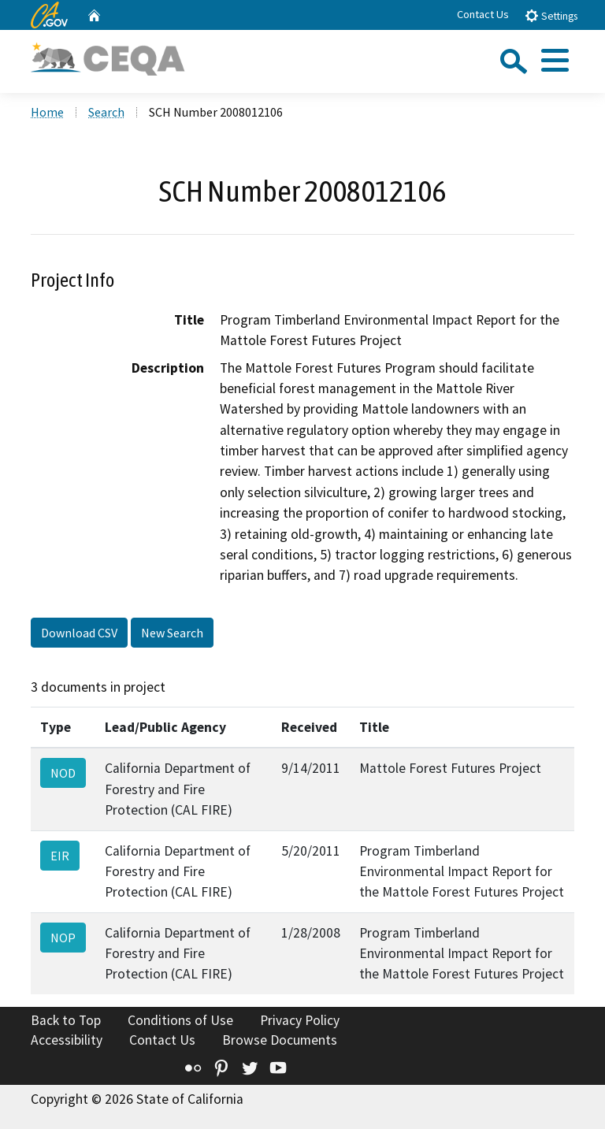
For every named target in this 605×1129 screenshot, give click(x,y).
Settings (551, 15)
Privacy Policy (300, 1020)
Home (47, 112)
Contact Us (483, 14)
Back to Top (66, 1020)
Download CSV (79, 633)
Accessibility (66, 1040)
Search (106, 112)
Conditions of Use (180, 1020)
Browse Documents (279, 1040)
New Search (172, 633)
